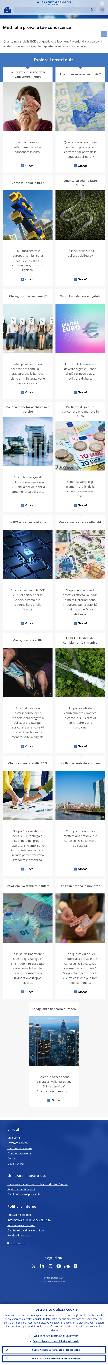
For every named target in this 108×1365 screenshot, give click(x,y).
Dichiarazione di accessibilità (25, 1230)
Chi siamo (13, 1137)
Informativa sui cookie (21, 1225)
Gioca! (29, 166)
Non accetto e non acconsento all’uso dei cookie (56, 1358)
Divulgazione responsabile (23, 1194)
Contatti (12, 1158)
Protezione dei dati (19, 1214)
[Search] (52, 9)
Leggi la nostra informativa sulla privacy (56, 1335)
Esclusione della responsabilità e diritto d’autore (37, 1184)
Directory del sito (18, 1243)
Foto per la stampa (19, 1153)
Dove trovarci (15, 1163)
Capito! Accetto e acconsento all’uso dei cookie (56, 1349)
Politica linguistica (18, 1235)
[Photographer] (50, 129)
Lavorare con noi (17, 1143)
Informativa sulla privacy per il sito (29, 1220)
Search (92, 9)
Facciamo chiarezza (19, 1148)
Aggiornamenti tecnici (21, 1189)
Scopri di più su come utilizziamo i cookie (56, 1341)
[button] (102, 3)
